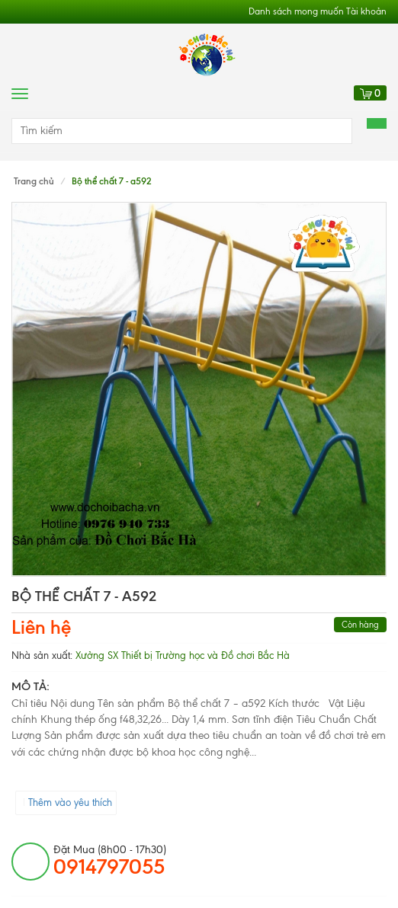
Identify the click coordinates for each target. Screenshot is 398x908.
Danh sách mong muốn (296, 11)
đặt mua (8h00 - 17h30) (109, 860)
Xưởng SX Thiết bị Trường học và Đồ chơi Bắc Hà (182, 655)
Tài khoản (366, 11)
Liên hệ (41, 627)
